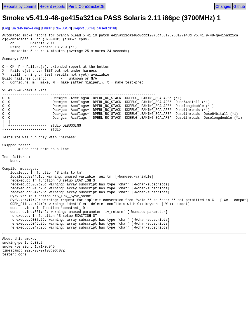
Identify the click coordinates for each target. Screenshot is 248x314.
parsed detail (106, 28)
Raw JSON (62, 28)
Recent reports (52, 6)
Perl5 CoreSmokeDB (86, 6)
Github (239, 6)
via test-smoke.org (25, 28)
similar (47, 28)
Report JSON (84, 28)
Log (6, 28)
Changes (223, 6)
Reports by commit (20, 6)
